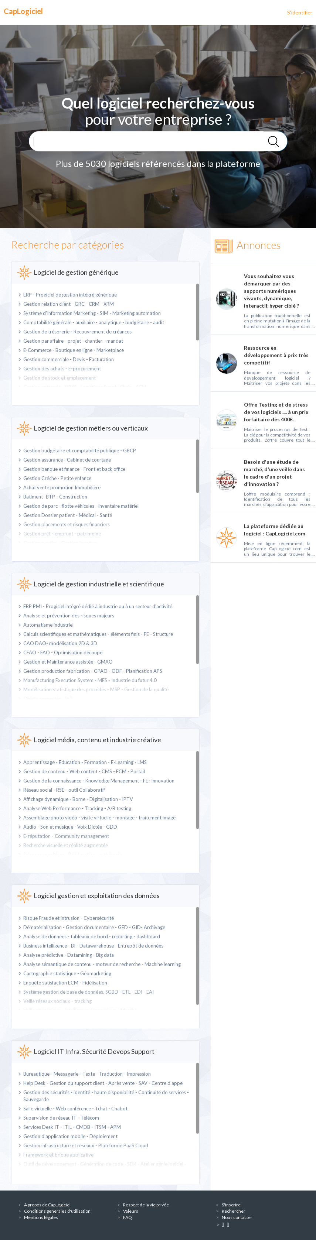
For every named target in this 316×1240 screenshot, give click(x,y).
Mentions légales (41, 1217)
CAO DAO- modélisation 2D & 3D (60, 643)
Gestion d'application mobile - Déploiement (70, 1136)
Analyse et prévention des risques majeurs (68, 616)
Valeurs (130, 1211)
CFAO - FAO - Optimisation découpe (62, 652)
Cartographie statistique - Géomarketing (67, 973)
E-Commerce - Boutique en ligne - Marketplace (73, 350)
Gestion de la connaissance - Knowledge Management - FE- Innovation (98, 781)
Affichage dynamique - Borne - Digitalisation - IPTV (78, 799)
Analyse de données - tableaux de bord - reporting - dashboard (91, 936)
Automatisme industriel (48, 625)
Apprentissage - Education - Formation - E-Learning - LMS (85, 762)
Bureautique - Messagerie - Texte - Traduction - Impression (87, 1074)
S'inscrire (231, 1205)
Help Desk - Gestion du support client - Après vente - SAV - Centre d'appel (103, 1083)
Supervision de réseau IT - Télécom (61, 1118)
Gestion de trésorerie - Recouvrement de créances (77, 332)
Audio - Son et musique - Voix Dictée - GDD (70, 827)
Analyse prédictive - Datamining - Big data (68, 955)
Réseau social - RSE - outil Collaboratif (64, 790)
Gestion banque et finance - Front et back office (74, 469)
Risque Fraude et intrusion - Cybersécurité (68, 918)
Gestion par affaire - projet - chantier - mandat (73, 341)
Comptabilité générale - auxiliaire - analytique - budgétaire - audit (93, 322)
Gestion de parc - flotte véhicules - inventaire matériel (81, 506)
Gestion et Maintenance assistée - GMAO (68, 662)
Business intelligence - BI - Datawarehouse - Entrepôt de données (93, 946)
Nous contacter (237, 1217)
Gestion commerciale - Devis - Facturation (68, 359)
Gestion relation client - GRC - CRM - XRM (68, 304)
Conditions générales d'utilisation (57, 1211)
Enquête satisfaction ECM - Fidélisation (65, 983)
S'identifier (299, 12)
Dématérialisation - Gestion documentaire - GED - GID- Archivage (94, 927)
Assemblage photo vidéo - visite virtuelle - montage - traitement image (99, 818)
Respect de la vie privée (146, 1205)
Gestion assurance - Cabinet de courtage (67, 460)
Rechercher (233, 1211)
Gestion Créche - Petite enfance (57, 478)
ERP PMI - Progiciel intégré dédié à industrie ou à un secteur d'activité (97, 606)
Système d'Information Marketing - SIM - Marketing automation (92, 313)
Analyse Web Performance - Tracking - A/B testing (77, 808)
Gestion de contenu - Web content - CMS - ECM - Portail (84, 771)
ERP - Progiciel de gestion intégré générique (70, 295)
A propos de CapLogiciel (47, 1205)
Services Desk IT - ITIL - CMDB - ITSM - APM (72, 1127)
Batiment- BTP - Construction (55, 497)
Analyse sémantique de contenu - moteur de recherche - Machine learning (102, 964)
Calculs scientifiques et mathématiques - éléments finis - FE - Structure (98, 634)
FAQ (127, 1217)
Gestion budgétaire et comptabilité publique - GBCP (79, 450)
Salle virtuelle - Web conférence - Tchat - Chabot (75, 1108)
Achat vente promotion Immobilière (62, 487)
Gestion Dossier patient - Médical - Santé (67, 515)
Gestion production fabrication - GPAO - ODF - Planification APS (92, 671)
